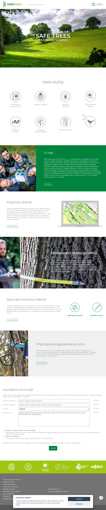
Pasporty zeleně (8, 482)
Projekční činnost (9, 489)
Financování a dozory (10, 487)
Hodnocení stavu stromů (11, 479)
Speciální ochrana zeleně (11, 491)
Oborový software (9, 484)
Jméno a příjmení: (9, 401)
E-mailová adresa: (9, 405)
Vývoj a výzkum (8, 494)
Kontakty (6, 496)
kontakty (48, 184)
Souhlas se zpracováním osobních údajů (20, 430)
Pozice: (5, 409)
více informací (12, 226)
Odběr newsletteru (12, 436)
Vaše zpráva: (7, 413)
